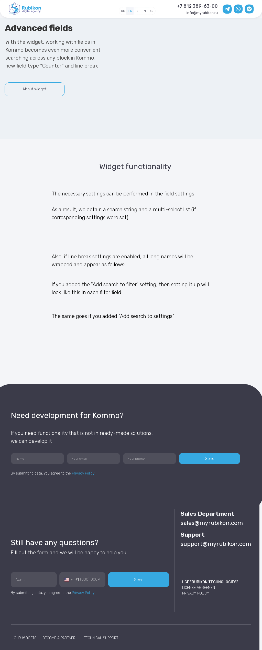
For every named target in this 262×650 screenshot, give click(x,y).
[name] (37, 458)
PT (144, 11)
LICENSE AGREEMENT (199, 588)
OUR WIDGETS (25, 638)
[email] (93, 458)
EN (130, 11)
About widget (35, 89)
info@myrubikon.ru (202, 13)
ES (137, 11)
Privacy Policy (83, 473)
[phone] (149, 458)
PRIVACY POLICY (195, 593)
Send (209, 458)
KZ (152, 11)
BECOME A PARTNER (58, 638)
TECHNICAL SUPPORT (101, 638)
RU (123, 11)
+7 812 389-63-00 (197, 6)
